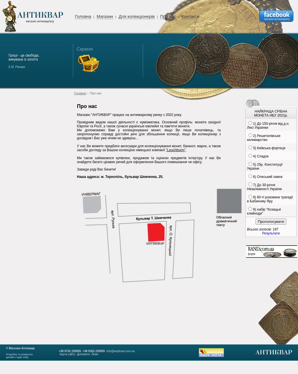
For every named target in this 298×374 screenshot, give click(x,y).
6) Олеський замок (267, 177)
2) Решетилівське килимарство (263, 138)
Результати (270, 233)
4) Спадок (261, 156)
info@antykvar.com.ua (121, 351)
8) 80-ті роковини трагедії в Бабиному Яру (270, 199)
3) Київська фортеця (269, 148)
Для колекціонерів (136, 16)
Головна (83, 16)
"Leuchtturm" (176, 150)
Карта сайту (67, 354)
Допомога (83, 354)
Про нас (168, 16)
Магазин (105, 16)
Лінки (94, 354)
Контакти (190, 16)
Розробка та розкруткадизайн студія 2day (19, 356)
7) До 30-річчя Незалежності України (264, 187)
